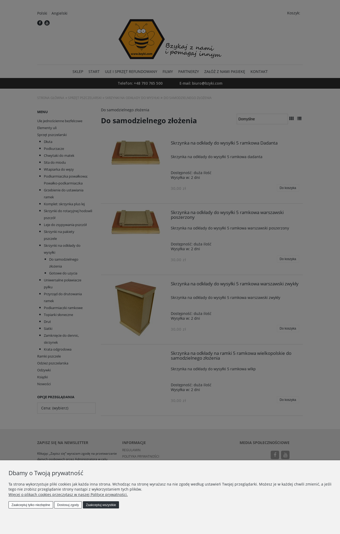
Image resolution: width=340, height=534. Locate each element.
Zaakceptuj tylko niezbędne (30, 505)
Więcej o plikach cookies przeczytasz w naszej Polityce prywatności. (68, 494)
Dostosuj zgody (68, 505)
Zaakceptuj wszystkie (101, 505)
